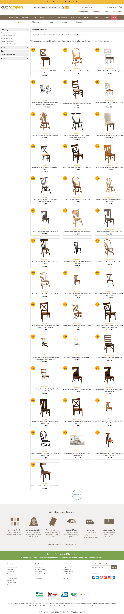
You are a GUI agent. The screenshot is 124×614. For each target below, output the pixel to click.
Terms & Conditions (12, 578)
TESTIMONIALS (118, 12)
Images (36, 22)
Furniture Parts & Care (9, 44)
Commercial (96, 17)
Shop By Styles (67, 567)
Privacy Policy (10, 580)
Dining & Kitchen (13, 17)
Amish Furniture (7, 41)
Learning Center (39, 567)
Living (34, 17)
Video (79, 22)
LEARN (106, 12)
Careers (9, 585)
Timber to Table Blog (40, 569)
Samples (106, 17)
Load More (77, 495)
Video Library (38, 571)
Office (42, 17)
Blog (65, 22)
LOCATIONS (96, 12)
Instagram (109, 577)
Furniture (5, 33)
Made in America (11, 576)
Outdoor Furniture (8, 35)
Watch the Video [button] (62, 544)
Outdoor (50, 17)
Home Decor (6, 38)
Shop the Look (67, 569)
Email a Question (53, 599)
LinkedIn (113, 577)
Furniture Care (39, 578)
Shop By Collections (68, 571)
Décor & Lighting (62, 17)
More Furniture (75, 17)
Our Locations (10, 571)
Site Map (65, 578)
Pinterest (105, 577)
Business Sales (10, 573)
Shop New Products (68, 573)
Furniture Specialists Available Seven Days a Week (62, 2)
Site (50, 22)
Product (21, 22)
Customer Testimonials (41, 576)
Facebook (93, 577)
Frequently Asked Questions (42, 573)
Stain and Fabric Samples (69, 576)
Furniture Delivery (11, 582)
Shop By (86, 17)
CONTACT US (83, 12)
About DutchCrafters (12, 567)
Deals (114, 17)
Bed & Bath (25, 17)
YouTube (101, 577)
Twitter (97, 577)
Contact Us (10, 569)
